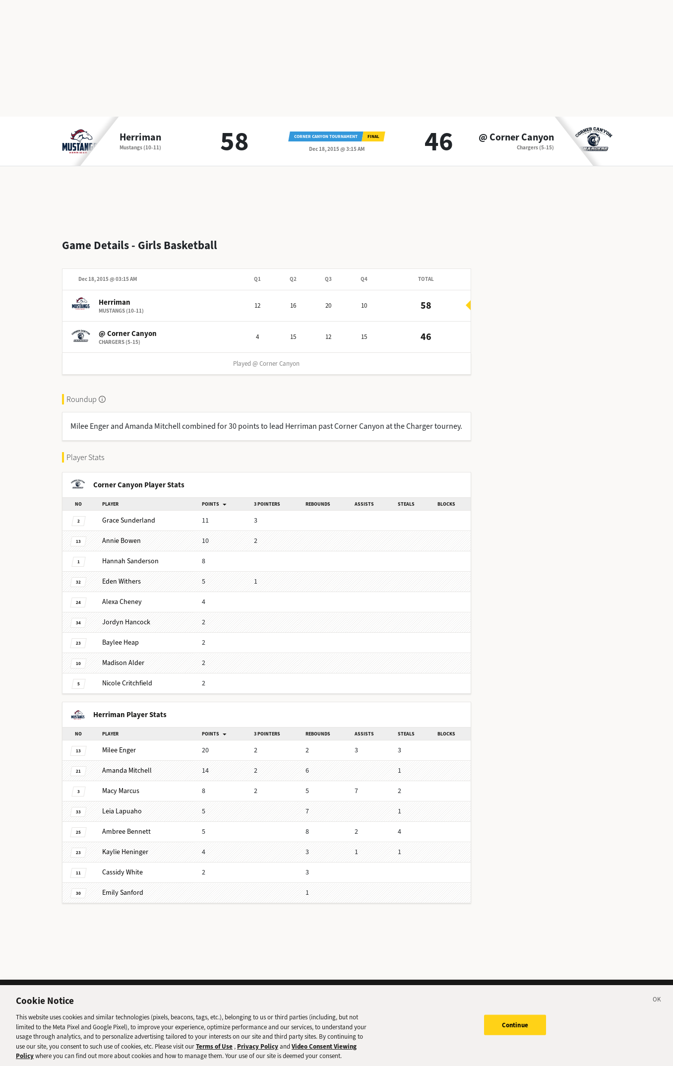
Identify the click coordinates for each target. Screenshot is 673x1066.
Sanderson (130, 553)
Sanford (122, 884)
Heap (120, 634)
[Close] (657, 1005)
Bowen (121, 532)
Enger (119, 742)
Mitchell (127, 762)
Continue (515, 1029)
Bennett (126, 823)
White (122, 864)
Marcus (120, 783)
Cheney (122, 594)
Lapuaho (122, 803)
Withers (121, 573)
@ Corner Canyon (516, 137)
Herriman (140, 137)
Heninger (125, 844)
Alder (123, 655)
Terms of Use (214, 1050)
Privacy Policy (257, 1050)
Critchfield (127, 675)
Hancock (126, 614)
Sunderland (128, 512)
